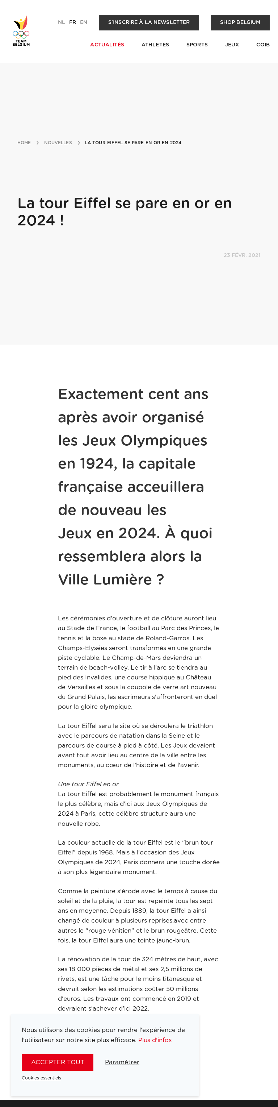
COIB (263, 44)
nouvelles (58, 143)
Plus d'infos (155, 1040)
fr (72, 22)
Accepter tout (57, 1062)
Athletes (155, 44)
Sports (197, 44)
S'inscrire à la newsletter (149, 22)
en (83, 22)
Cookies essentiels (41, 1078)
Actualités (107, 44)
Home (24, 143)
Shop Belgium (240, 22)
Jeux (232, 44)
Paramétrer (122, 1062)
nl (61, 22)
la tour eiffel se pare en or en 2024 (133, 143)
